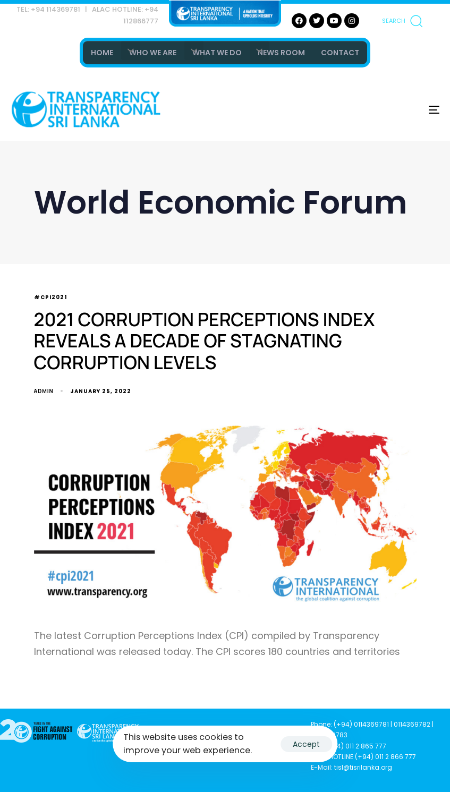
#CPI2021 (50, 297)
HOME (102, 52)
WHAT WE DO (217, 52)
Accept (306, 744)
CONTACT (340, 52)
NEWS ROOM (281, 52)
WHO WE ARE (152, 52)
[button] (402, 20)
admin (44, 391)
